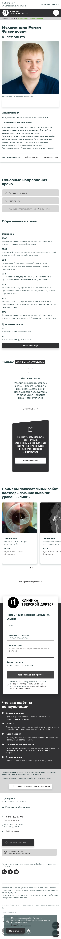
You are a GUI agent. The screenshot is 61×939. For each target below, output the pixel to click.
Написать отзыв (30, 460)
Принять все (15, 931)
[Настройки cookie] (28, 931)
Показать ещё (30, 345)
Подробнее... (17, 925)
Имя (11, 626)
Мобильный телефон (19, 636)
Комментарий (15, 645)
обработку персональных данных (28, 684)
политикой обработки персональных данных (28, 687)
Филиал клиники (15, 662)
